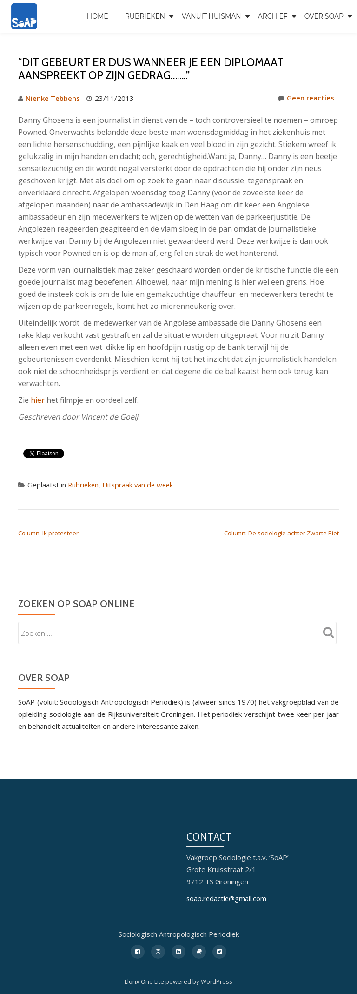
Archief (273, 16)
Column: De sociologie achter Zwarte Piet (281, 532)
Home (97, 16)
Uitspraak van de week (140, 484)
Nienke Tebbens (53, 98)
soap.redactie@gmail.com (227, 898)
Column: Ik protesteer (48, 532)
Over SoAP (324, 16)
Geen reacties (306, 98)
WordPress (216, 981)
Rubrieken (145, 16)
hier (38, 399)
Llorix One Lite (145, 981)
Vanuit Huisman (211, 16)
